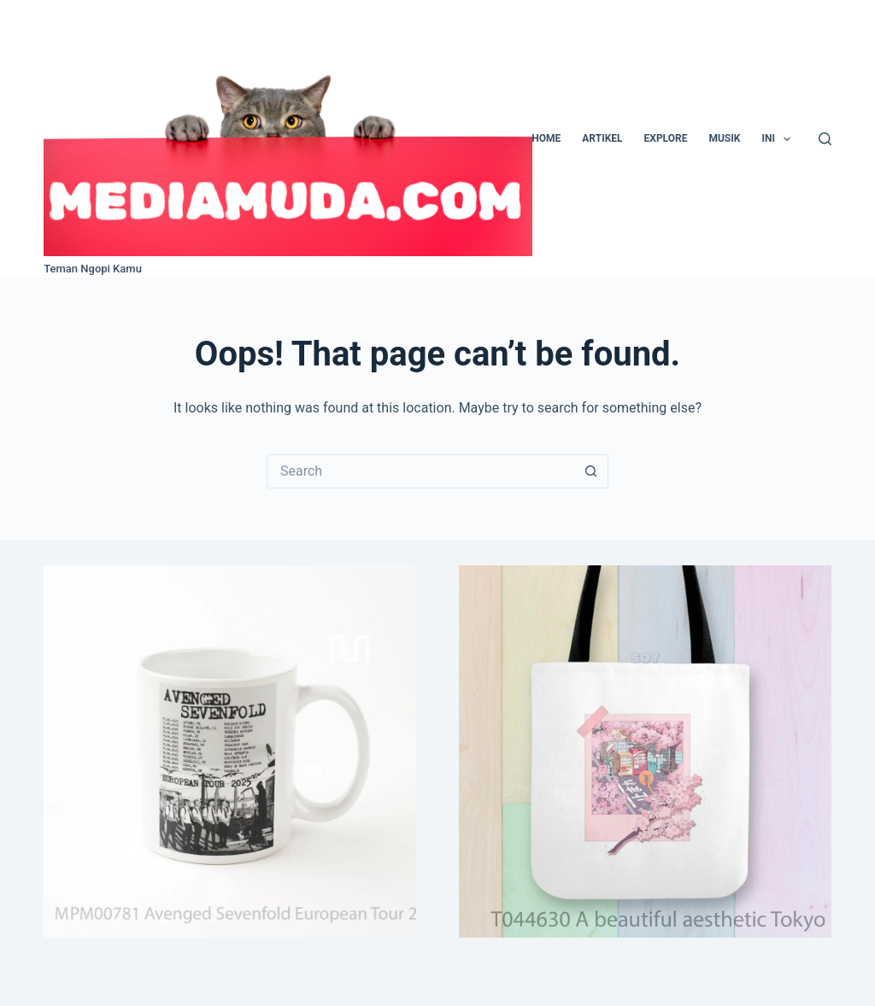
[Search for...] (420, 471)
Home (546, 138)
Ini (779, 139)
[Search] (825, 138)
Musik (724, 138)
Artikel (602, 138)
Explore (666, 138)
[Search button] (591, 471)
